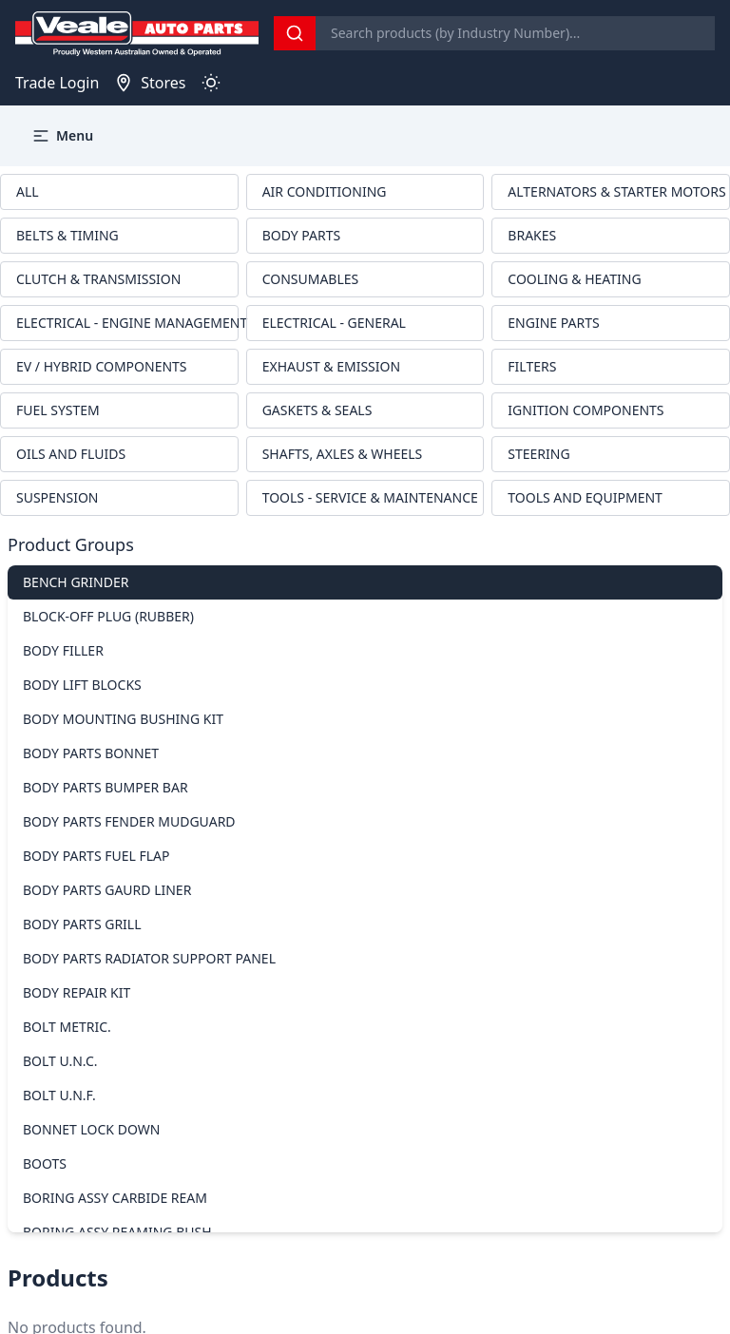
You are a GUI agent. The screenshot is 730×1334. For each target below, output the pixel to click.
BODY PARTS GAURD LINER (107, 890)
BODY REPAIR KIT (76, 992)
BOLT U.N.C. (60, 1061)
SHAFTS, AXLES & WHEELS (342, 454)
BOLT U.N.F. (59, 1095)
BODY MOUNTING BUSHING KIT (123, 719)
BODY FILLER (63, 650)
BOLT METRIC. (67, 1027)
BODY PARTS (301, 235)
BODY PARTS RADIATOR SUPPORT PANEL (149, 958)
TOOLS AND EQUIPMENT (585, 497)
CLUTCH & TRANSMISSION (98, 279)
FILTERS (532, 366)
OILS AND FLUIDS (70, 454)
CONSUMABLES (310, 279)
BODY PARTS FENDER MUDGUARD (129, 821)
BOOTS (45, 1163)
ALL (27, 191)
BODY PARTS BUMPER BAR (105, 787)
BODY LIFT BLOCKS (82, 685)
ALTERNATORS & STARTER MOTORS (616, 191)
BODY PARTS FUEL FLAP (96, 856)
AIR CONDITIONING (324, 191)
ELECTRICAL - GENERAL (334, 323)
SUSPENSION (57, 497)
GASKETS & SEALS (317, 410)
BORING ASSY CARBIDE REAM (115, 1198)
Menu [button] (62, 135)
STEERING (538, 454)
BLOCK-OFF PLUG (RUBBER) (108, 616)
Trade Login (57, 82)
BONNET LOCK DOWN (91, 1129)
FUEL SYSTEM (58, 410)
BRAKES (532, 235)
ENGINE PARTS (553, 323)
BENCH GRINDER (75, 582)
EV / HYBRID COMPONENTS (101, 366)
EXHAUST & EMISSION (331, 366)
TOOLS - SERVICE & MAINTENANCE (370, 497)
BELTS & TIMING (67, 235)
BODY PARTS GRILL (82, 924)
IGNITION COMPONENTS (585, 410)
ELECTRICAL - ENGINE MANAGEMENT (127, 323)
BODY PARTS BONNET (91, 753)
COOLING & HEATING (574, 279)
